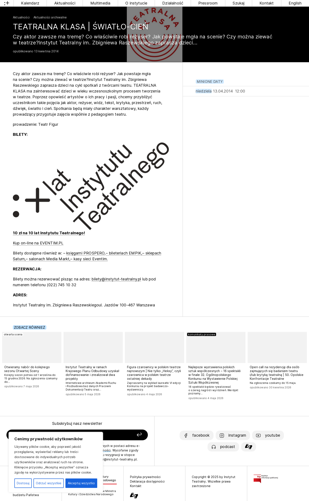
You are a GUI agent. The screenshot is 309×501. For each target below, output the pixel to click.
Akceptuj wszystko (81, 483)
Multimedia (100, 3)
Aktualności (64, 3)
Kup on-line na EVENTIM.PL (38, 243)
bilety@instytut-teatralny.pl (116, 279)
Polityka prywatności (145, 477)
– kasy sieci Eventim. (89, 259)
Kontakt (266, 3)
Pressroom (208, 3)
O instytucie (136, 3)
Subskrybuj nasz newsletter (77, 423)
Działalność (172, 3)
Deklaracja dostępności (147, 481)
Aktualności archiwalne (50, 17)
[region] (56, 462)
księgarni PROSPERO (85, 253)
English (295, 3)
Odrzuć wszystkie (48, 483)
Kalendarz (30, 3)
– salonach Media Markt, (48, 259)
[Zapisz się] (120, 435)
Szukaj (238, 3)
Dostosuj (23, 483)
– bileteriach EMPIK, (124, 253)
